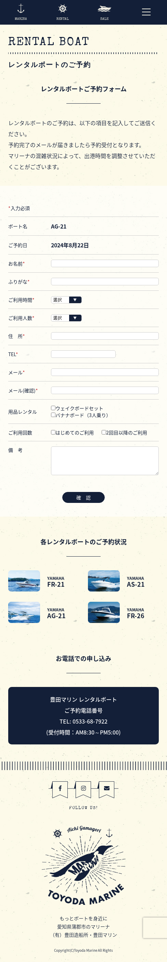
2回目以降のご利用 (124, 432)
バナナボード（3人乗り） (81, 415)
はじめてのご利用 (72, 432)
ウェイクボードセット (77, 408)
